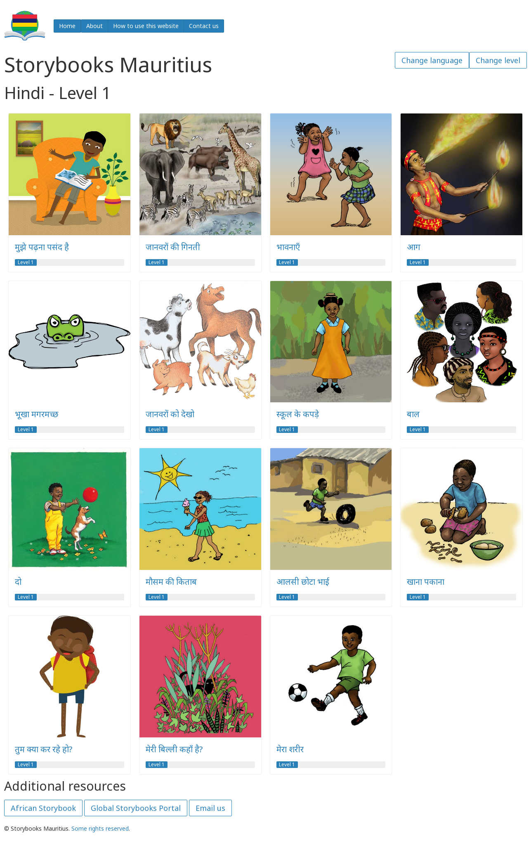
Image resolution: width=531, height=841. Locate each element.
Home (67, 26)
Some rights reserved (100, 828)
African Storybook (43, 808)
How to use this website (146, 26)
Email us (210, 808)
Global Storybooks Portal (136, 808)
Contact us (204, 26)
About (94, 26)
